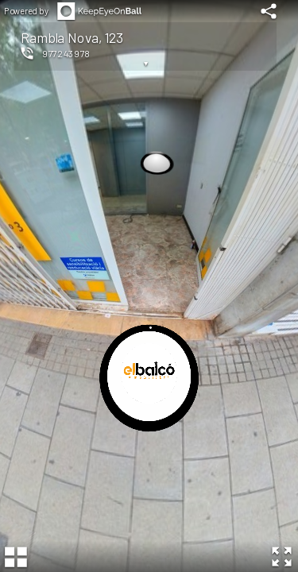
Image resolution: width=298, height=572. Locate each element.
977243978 (66, 53)
